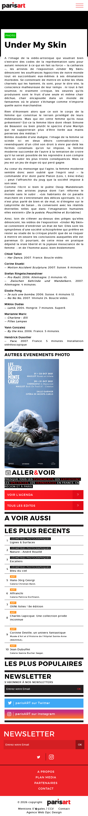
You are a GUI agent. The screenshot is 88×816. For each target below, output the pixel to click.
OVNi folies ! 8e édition (26, 606)
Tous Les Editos (45, 505)
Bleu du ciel (18, 570)
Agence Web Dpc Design (44, 812)
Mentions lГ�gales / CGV (36, 808)
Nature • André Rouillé (26, 551)
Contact (46, 788)
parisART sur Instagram (31, 714)
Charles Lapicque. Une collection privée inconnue (38, 617)
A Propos (45, 771)
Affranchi (16, 593)
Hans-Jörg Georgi (22, 580)
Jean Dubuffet (20, 649)
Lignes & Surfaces (22, 542)
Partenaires (46, 783)
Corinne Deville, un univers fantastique (38, 632)
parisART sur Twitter (27, 703)
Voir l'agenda (45, 494)
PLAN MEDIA (46, 777)
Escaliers (16, 561)
